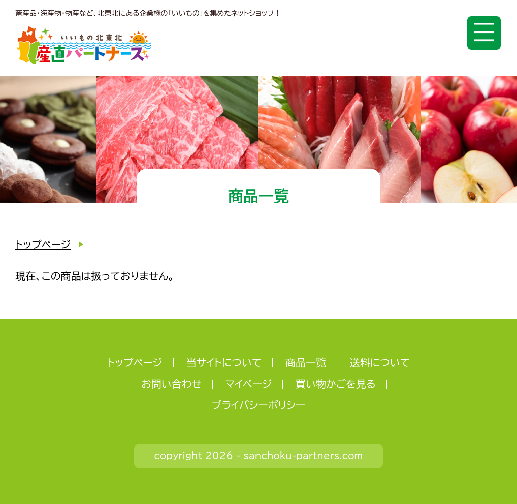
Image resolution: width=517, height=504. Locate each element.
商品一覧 (305, 362)
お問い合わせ (171, 384)
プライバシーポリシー (258, 405)
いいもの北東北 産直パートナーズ (84, 45)
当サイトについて (224, 362)
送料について (380, 362)
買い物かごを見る (336, 384)
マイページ (248, 384)
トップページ (43, 244)
